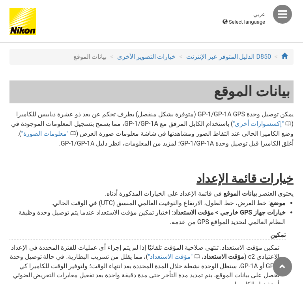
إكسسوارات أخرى (258, 123)
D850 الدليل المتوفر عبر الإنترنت (228, 56)
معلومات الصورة (45, 133)
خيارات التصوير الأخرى (146, 56)
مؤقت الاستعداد (170, 256)
